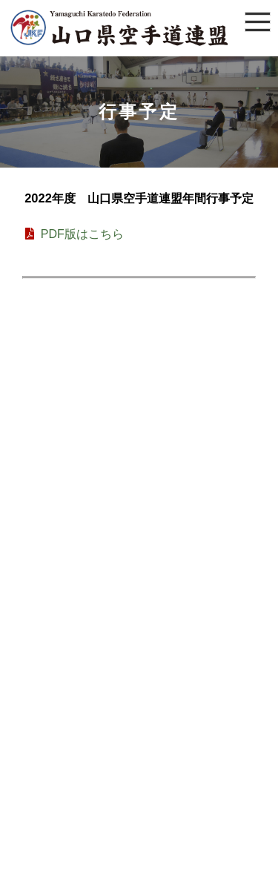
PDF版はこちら (73, 234)
